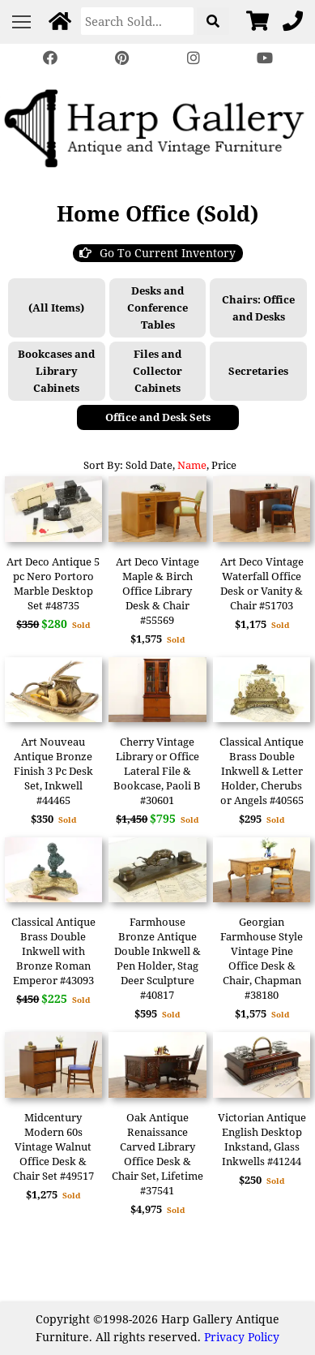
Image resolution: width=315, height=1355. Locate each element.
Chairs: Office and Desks (258, 308)
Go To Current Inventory (157, 252)
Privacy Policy (241, 1336)
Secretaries (258, 370)
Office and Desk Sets (158, 417)
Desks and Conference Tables (157, 307)
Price (223, 465)
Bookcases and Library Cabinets (56, 370)
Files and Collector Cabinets (157, 370)
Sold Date (149, 465)
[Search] (137, 21)
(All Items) (56, 307)
